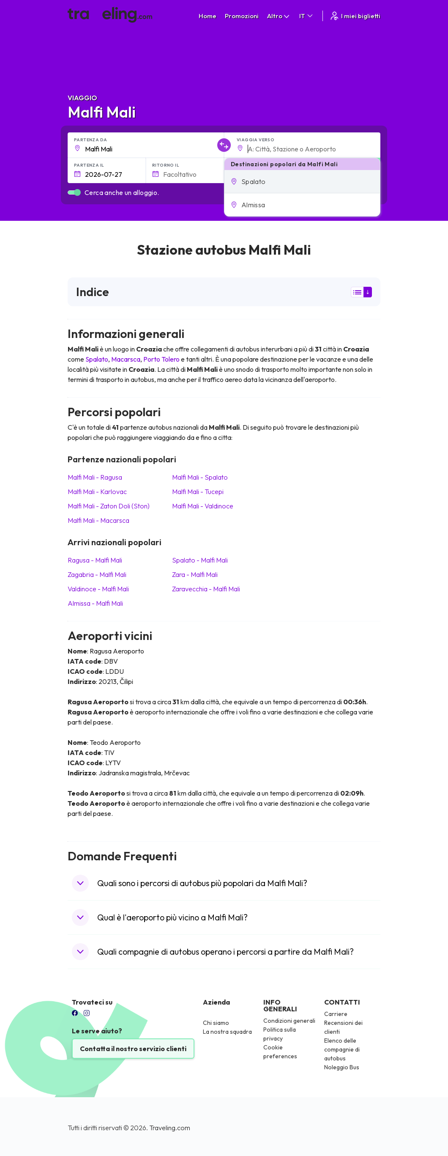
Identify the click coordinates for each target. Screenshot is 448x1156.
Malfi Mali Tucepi (198, 491)
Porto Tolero (161, 359)
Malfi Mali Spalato (200, 477)
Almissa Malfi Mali (95, 603)
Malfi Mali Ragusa (95, 477)
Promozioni (242, 16)
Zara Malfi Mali (195, 574)
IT (306, 16)
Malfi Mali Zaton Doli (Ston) (109, 506)
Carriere (335, 1014)
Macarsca (125, 359)
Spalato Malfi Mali (200, 560)
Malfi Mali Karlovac (97, 491)
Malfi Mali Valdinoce (202, 506)
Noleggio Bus (341, 1067)
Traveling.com (169, 1127)
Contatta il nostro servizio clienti (133, 1048)
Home (207, 16)
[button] (302, 181)
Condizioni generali (289, 1020)
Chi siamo (216, 1023)
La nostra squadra (227, 1031)
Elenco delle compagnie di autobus (342, 1049)
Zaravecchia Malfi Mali (206, 589)
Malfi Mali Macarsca (98, 520)
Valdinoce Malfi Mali (98, 589)
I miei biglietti (354, 16)
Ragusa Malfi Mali (95, 560)
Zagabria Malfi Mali (97, 574)
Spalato (96, 359)
